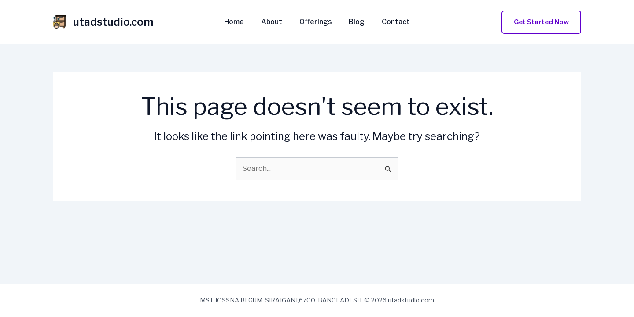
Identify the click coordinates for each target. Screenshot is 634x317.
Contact (390, 22)
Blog (354, 22)
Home (240, 22)
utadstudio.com (113, 21)
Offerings (315, 22)
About (274, 22)
